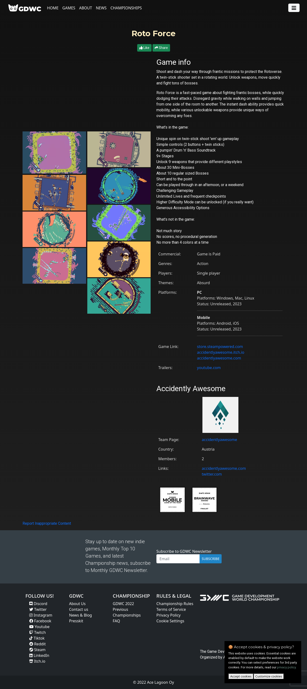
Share (161, 48)
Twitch (37, 632)
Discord (38, 603)
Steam (37, 649)
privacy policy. (286, 667)
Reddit (37, 644)
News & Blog (80, 615)
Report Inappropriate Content (47, 523)
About (86, 8)
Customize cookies (268, 676)
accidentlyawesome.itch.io (220, 352)
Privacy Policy (168, 615)
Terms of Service (171, 609)
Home (53, 8)
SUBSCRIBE (210, 558)
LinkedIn (39, 655)
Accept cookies (241, 676)
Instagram (40, 615)
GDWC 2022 (123, 603)
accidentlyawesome (219, 439)
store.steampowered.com (220, 346)
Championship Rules (174, 603)
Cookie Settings (170, 621)
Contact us (78, 609)
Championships (127, 8)
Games (69, 8)
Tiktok (37, 638)
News (102, 8)
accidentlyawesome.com (219, 358)
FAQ (116, 621)
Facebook (40, 621)
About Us (77, 603)
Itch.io (37, 661)
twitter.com (212, 474)
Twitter (38, 609)
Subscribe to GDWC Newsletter (184, 551)
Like (144, 48)
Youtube (39, 626)
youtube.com (209, 367)
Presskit (76, 621)
